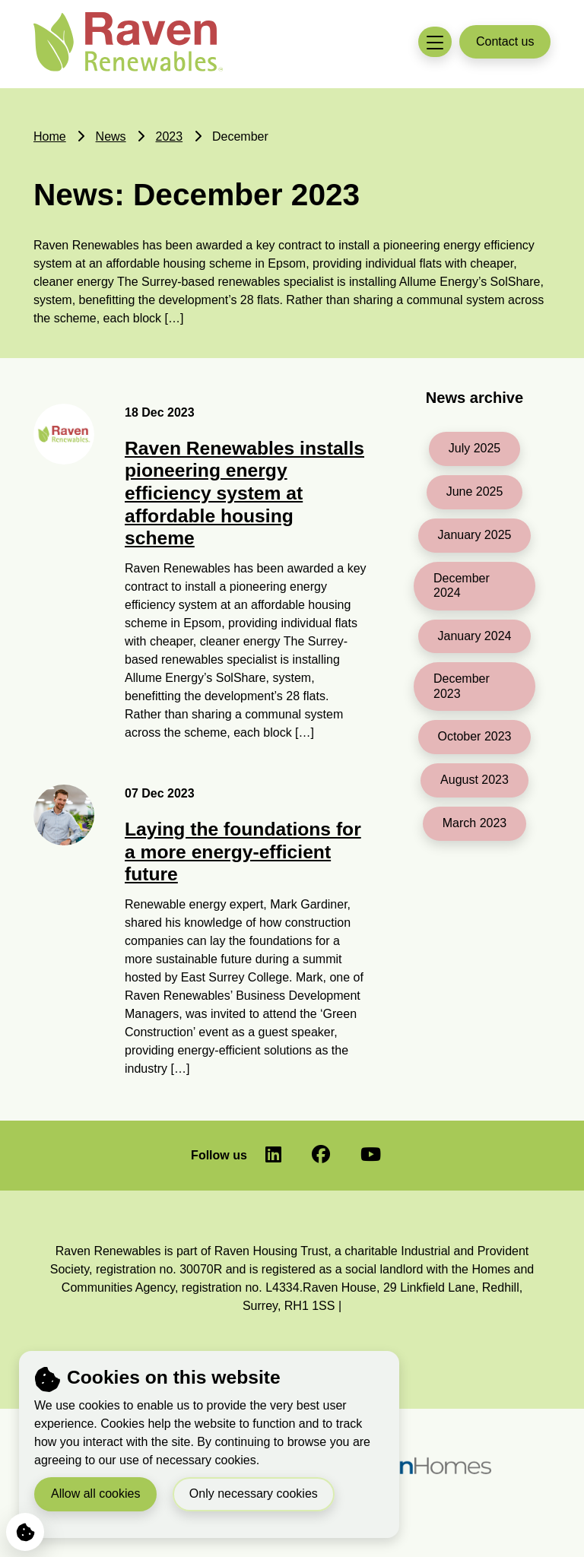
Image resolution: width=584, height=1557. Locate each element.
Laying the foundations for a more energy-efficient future (243, 851)
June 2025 (474, 491)
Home (49, 136)
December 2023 (461, 685)
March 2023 (475, 823)
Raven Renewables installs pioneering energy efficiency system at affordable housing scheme (244, 493)
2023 (169, 136)
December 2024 (461, 585)
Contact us (505, 41)
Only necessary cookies (253, 1492)
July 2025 (475, 448)
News (111, 136)
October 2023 (475, 736)
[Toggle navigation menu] (435, 42)
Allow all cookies (95, 1492)
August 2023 (474, 779)
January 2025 (475, 534)
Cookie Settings (20, 1528)
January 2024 (475, 635)
